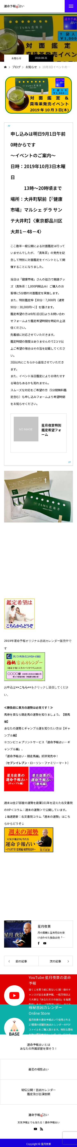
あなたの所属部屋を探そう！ (38, 1046)
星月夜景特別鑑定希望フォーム (51, 430)
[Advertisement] (35, 564)
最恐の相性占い (39, 1067)
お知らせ (16, 58)
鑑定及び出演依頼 (38, 1092)
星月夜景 (44, 923)
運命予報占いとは (38, 1043)
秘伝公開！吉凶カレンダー (38, 1088)
